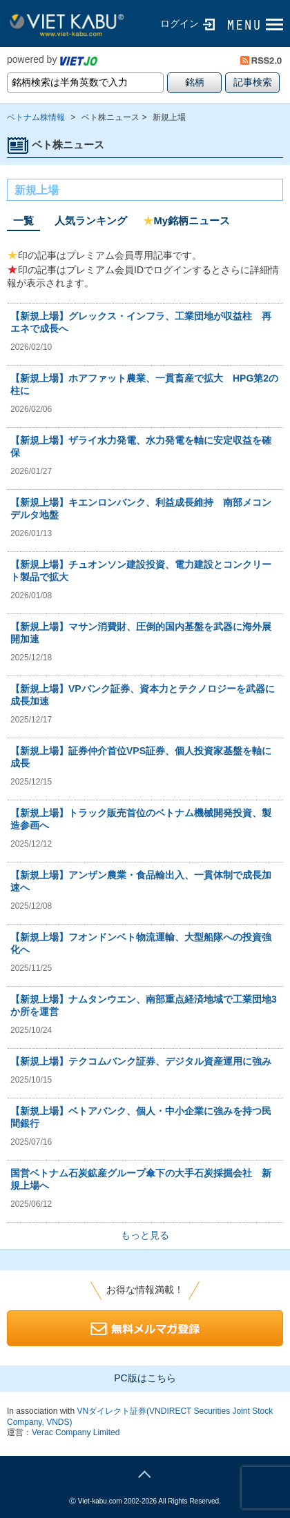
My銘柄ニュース (186, 220)
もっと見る (145, 1235)
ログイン (179, 23)
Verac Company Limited (75, 1432)
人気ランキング (91, 220)
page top (145, 1472)
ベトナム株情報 (36, 117)
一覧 (23, 220)
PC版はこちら (144, 1377)
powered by (52, 59)
